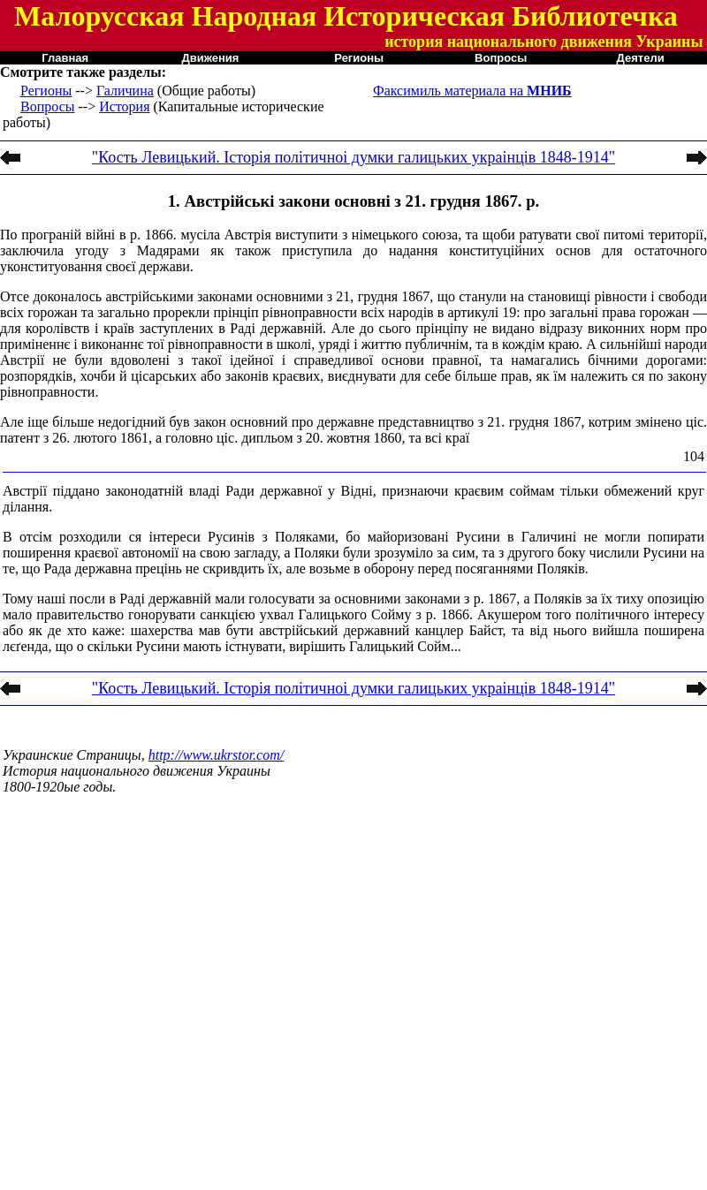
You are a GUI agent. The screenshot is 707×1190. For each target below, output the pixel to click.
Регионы (46, 90)
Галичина (125, 90)
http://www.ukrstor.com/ (216, 754)
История (124, 106)
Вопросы (47, 106)
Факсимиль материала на (472, 90)
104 (693, 456)
